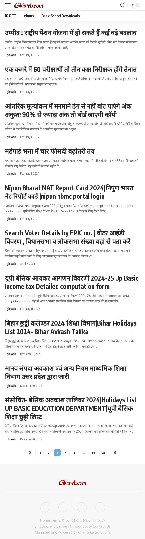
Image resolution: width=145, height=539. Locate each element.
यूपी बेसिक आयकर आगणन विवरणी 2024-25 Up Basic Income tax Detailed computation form (71, 282)
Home (45, 520)
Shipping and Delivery (51, 526)
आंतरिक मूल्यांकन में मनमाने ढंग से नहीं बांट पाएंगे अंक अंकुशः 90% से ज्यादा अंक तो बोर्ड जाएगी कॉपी (68, 110)
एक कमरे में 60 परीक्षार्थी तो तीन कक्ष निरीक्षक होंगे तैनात (71, 69)
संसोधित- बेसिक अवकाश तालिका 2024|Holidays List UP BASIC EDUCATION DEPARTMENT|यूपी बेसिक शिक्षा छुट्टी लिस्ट (71, 408)
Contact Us (102, 526)
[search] (122, 5)
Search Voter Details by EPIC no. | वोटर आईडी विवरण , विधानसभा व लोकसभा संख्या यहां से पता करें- (69, 237)
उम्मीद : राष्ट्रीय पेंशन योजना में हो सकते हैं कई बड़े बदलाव (70, 32)
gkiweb (11, 55)
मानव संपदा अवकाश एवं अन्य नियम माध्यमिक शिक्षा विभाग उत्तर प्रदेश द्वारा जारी (65, 372)
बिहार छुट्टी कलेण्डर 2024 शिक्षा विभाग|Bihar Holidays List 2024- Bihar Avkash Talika (70, 327)
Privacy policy (81, 526)
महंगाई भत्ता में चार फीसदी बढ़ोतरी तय (49, 151)
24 (93, 452)
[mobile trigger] (9, 5)
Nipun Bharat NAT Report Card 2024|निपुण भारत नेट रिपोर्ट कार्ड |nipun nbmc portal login (69, 192)
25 (103, 452)
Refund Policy (94, 520)
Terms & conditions (66, 520)
